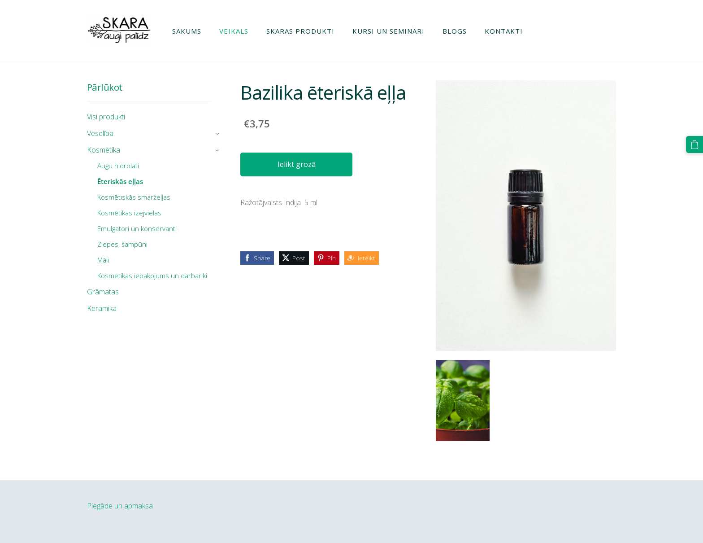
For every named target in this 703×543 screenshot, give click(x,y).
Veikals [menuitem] (233, 30)
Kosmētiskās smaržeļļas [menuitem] (133, 197)
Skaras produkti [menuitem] (300, 30)
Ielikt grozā (297, 164)
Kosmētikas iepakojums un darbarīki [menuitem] (152, 275)
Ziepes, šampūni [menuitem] (122, 244)
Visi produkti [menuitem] (106, 117)
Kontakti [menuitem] (504, 30)
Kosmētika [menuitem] (103, 150)
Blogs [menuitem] (455, 30)
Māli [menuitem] (103, 259)
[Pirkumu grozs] (694, 144)
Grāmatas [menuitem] (103, 292)
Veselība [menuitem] (100, 133)
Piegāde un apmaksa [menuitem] (120, 506)
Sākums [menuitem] (186, 30)
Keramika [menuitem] (102, 308)
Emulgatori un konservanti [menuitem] (137, 228)
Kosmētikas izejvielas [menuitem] (129, 212)
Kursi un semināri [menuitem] (388, 30)
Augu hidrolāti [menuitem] (118, 165)
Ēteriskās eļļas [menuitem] (120, 181)
